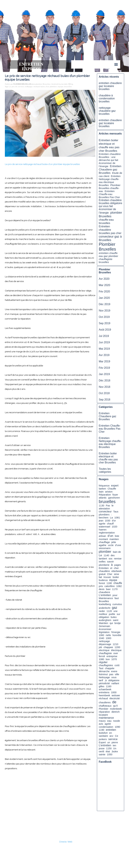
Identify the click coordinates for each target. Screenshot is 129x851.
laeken (102, 488)
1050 (109, 754)
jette (113, 542)
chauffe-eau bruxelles (106, 221)
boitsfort (103, 733)
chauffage (104, 542)
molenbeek (116, 708)
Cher (109, 574)
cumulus (117, 604)
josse (101, 748)
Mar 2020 (104, 285)
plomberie (104, 565)
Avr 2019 (104, 355)
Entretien (104, 568)
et (111, 568)
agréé (108, 724)
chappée (110, 668)
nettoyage (29, 86)
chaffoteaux (105, 705)
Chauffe (112, 488)
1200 (117, 647)
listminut (103, 674)
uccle (111, 545)
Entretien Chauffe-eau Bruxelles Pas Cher (109, 194)
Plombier (103, 708)
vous (114, 677)
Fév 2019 (104, 367)
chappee (108, 647)
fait (100, 577)
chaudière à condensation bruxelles (107, 98)
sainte (102, 754)
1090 (117, 727)
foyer (115, 494)
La (111, 517)
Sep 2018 (104, 399)
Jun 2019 (104, 342)
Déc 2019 (104, 304)
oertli (101, 751)
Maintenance (106, 598)
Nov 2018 (104, 386)
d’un (47, 86)
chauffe (118, 583)
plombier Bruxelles (110, 214)
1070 (114, 659)
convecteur (105, 511)
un (108, 742)
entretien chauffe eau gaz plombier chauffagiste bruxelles (108, 257)
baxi (108, 589)
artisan (102, 536)
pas (111, 674)
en (110, 732)
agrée (102, 523)
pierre (115, 742)
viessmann (105, 548)
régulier (103, 662)
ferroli (102, 656)
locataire (103, 714)
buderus (103, 580)
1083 (108, 638)
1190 (101, 730)
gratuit (102, 574)
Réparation (105, 494)
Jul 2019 (104, 336)
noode (116, 721)
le (113, 505)
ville (117, 674)
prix (13, 86)
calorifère (109, 586)
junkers (103, 739)
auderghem (105, 620)
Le (10, 86)
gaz (114, 607)
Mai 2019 (104, 348)
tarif (101, 680)
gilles (101, 686)
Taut (101, 668)
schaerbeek (105, 689)
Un (114, 748)
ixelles (102, 561)
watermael (104, 526)
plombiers (104, 514)
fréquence (104, 485)
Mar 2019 (104, 361)
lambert (103, 558)
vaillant (115, 683)
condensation (106, 727)
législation (104, 632)
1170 (115, 589)
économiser (105, 629)
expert (114, 485)
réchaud (36, 86)
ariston (109, 491)
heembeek (104, 695)
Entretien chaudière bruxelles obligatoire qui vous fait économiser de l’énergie (110, 206)
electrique (104, 650)
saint (115, 620)
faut (117, 598)
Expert (102, 742)
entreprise (111, 656)
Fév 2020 (104, 291)
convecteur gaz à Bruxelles (110, 238)
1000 (114, 692)
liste (117, 536)
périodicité (104, 683)
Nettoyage (104, 677)
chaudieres (105, 702)
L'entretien (105, 595)
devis (101, 589)
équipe (60, 86)
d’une (118, 545)
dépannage (105, 644)
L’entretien (105, 745)
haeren (102, 529)
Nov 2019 (104, 310)
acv (111, 736)
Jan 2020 (104, 297)
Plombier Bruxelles (107, 246)
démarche (104, 671)
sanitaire (103, 736)
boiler (116, 577)
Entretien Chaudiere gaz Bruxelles (110, 169)
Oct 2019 (104, 317)
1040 (101, 638)
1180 (109, 583)
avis (101, 724)
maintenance (106, 717)
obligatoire (113, 680)
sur (118, 614)
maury (102, 721)
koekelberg (105, 604)
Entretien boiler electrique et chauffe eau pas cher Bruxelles (109, 145)
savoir (110, 561)
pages (117, 565)
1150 (109, 748)
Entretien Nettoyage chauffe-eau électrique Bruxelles (110, 443)
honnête (117, 635)
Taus (115, 511)
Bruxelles (104, 601)
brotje (118, 623)
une (116, 611)
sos (110, 558)
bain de (117, 552)
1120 (109, 611)
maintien (114, 539)
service (21, 86)
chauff (110, 523)
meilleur (103, 614)
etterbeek (116, 571)
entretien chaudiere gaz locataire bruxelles (110, 86)
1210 (115, 644)
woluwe (116, 695)
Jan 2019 (104, 374)
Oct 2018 (104, 393)
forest (102, 583)
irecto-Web (66, 841)
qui (111, 623)
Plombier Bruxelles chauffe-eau (109, 188)
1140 (106, 555)
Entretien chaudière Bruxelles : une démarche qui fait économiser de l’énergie (110, 160)
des (113, 555)
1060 (101, 635)
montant (103, 539)
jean (101, 520)
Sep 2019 (104, 323)
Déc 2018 (104, 380)
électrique (116, 650)
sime (116, 574)
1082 (119, 586)
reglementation (107, 532)
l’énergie (115, 632)
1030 (107, 520)
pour (115, 595)
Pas (108, 505)
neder (102, 611)
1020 (114, 526)
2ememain (104, 626)
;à (106, 680)
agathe (102, 545)
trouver (107, 577)
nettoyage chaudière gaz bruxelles (107, 110)
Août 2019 (105, 329)
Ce (116, 735)
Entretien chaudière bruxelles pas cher (110, 230)
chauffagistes (106, 665)
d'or (114, 520)
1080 (101, 659)
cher (116, 568)
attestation (104, 508)
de (16, 86)
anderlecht (104, 608)
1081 (117, 517)
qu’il (115, 705)
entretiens (104, 692)
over (115, 653)
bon (108, 659)
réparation (104, 711)
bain (101, 491)
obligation (104, 617)
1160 (108, 686)
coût (117, 665)
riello (108, 635)
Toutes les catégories (105, 470)
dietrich (116, 711)
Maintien (103, 623)
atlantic (103, 497)
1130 (101, 505)
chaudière (104, 571)
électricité (115, 698)
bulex (42, 86)
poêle (112, 614)
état (108, 751)
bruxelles (68, 86)
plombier (53, 86)
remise (117, 558)
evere (114, 671)
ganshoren (114, 497)
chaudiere (104, 592)
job (100, 647)
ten (114, 745)
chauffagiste (105, 653)
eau (109, 720)
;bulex (115, 751)
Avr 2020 (104, 278)
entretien (111, 729)
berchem (103, 517)
